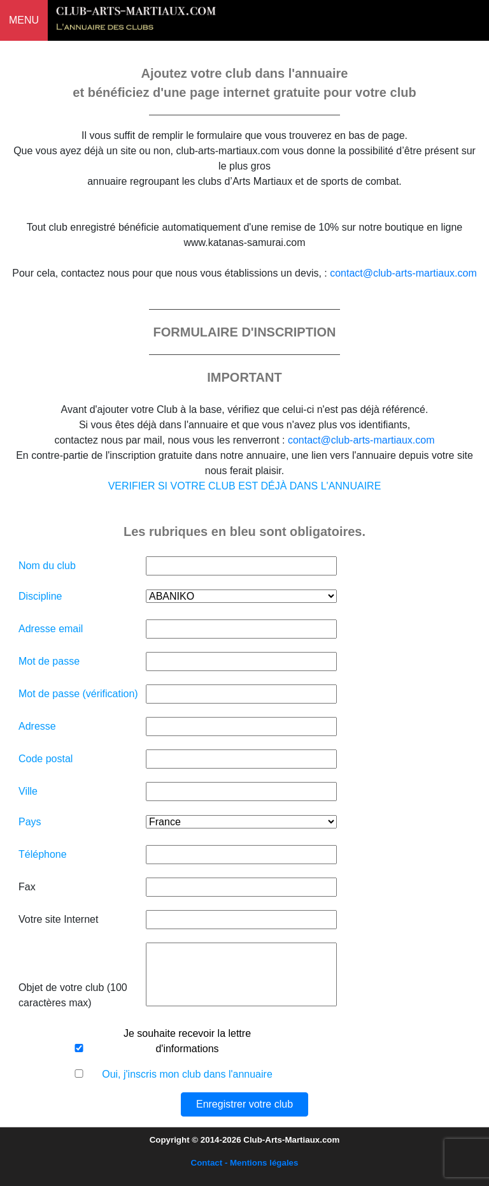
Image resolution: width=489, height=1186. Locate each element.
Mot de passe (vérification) (78, 693)
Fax (27, 886)
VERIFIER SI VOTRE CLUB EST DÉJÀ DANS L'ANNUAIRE (244, 486)
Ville (28, 791)
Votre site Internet (58, 919)
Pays (29, 821)
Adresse (37, 726)
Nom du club (47, 565)
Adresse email (50, 628)
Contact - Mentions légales (245, 1163)
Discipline (40, 596)
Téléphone (42, 854)
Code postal (45, 758)
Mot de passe (49, 661)
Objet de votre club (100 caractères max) (72, 995)
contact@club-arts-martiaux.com (403, 273)
